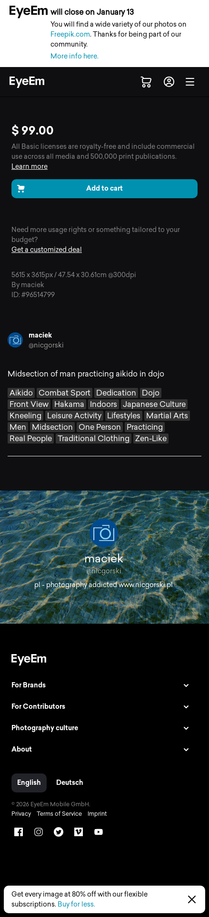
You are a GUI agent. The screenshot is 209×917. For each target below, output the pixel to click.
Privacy (21, 814)
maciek (40, 335)
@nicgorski (46, 345)
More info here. (74, 56)
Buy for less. (76, 904)
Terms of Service (59, 814)
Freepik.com (70, 34)
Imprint (97, 814)
